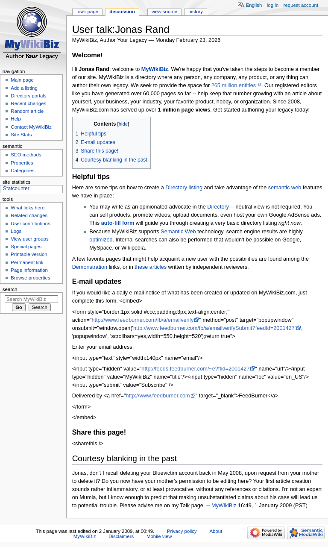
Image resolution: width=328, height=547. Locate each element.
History (195, 11)
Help (16, 118)
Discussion (122, 11)
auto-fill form (118, 223)
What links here (27, 207)
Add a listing (24, 88)
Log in (272, 5)
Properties (22, 162)
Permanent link (27, 262)
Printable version (29, 254)
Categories (22, 170)
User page (87, 11)
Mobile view (159, 536)
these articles (151, 267)
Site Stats (21, 134)
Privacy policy (182, 531)
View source (164, 11)
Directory (218, 207)
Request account (301, 5)
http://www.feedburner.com (158, 396)
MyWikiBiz (154, 69)
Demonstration (90, 267)
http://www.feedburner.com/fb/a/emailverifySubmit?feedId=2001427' (214, 328)
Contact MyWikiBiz (31, 126)
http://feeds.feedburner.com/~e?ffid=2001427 (195, 369)
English (254, 5)
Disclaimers (121, 536)
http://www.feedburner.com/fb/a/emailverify (142, 320)
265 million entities (233, 85)
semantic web (285, 188)
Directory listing (183, 188)
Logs (16, 231)
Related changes (29, 215)
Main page (22, 79)
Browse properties (30, 277)
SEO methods (26, 154)
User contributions (30, 223)
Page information (29, 270)
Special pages (26, 246)
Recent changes (28, 103)
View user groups (29, 238)
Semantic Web (178, 232)
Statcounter (16, 188)
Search (10, 289)
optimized (100, 240)
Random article (27, 111)
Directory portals (28, 95)
